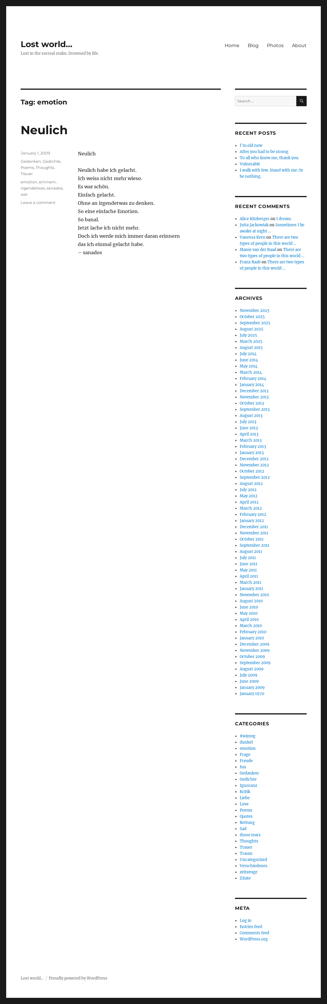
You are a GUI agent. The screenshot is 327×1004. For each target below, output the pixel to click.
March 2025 (251, 341)
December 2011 (254, 526)
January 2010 (252, 638)
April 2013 (249, 434)
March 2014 (251, 372)
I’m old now (251, 145)
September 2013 (255, 409)
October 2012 (252, 471)
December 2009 (255, 644)
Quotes (246, 816)
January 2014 (252, 384)
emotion (29, 181)
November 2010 (254, 594)
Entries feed (251, 926)
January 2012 (252, 520)
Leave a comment (38, 202)
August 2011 (251, 551)
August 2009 (252, 668)
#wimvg (247, 736)
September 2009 (255, 662)
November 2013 (254, 397)
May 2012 (248, 495)
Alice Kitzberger (255, 218)
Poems (27, 167)
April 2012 (249, 502)
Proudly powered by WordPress (78, 978)
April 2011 (249, 576)
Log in (246, 920)
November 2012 (254, 465)
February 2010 (253, 631)
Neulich (44, 130)
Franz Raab (250, 262)
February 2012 (253, 514)
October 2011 (252, 539)
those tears (250, 834)
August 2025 (251, 329)
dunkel (246, 742)
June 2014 (249, 360)
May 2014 (248, 366)
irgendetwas (33, 188)
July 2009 (248, 675)
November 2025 (255, 310)
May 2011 (248, 570)
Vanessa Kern (252, 237)
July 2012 (248, 489)
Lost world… (46, 44)
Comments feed (254, 932)
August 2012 (251, 483)
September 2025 (255, 322)
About (299, 45)
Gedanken (31, 161)
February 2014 (253, 378)
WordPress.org (254, 939)
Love (244, 804)
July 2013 (248, 421)
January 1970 (252, 693)
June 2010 (249, 607)
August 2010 (251, 601)
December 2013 (254, 390)
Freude (246, 760)
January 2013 (252, 452)
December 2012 (254, 458)
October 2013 (252, 403)
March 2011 (250, 582)
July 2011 (248, 557)
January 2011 (251, 588)
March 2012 (251, 508)
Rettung (247, 822)
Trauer (27, 173)
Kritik (245, 791)
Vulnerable (250, 164)
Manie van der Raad (258, 249)
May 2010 (248, 613)
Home (232, 45)
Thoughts (45, 167)
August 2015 (251, 347)
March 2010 (251, 625)
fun (243, 766)
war (24, 194)
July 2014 (248, 353)
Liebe (245, 797)
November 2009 (255, 650)
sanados (55, 188)
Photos (275, 45)
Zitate (245, 878)
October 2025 (252, 316)
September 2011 (254, 545)
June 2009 (249, 681)
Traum (246, 853)
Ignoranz (248, 785)
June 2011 (248, 563)
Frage (245, 754)
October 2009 (252, 656)
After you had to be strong (264, 151)
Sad (243, 828)
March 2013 (251, 440)
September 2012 (255, 477)
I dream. (284, 218)
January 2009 (252, 687)
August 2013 (251, 415)
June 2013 (249, 427)
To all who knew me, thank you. (269, 157)
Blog (253, 45)
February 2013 (253, 446)
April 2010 (249, 619)
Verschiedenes (253, 865)
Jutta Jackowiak (254, 224)
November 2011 (254, 533)
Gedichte (51, 161)
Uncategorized (253, 859)
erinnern (47, 181)
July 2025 (248, 335)
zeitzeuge (248, 872)
